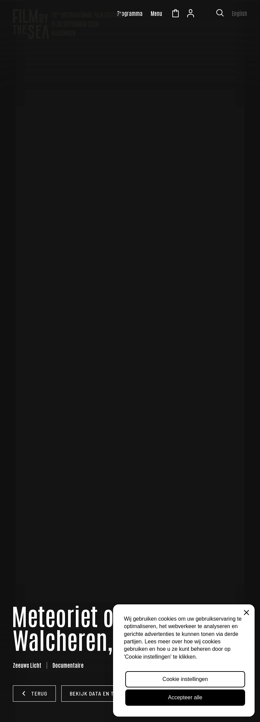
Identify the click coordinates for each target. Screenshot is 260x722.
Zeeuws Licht (206, 14)
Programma (130, 13)
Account (191, 14)
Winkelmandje (175, 14)
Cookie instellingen (185, 679)
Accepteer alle (185, 697)
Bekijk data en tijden (99, 693)
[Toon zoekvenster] (220, 14)
